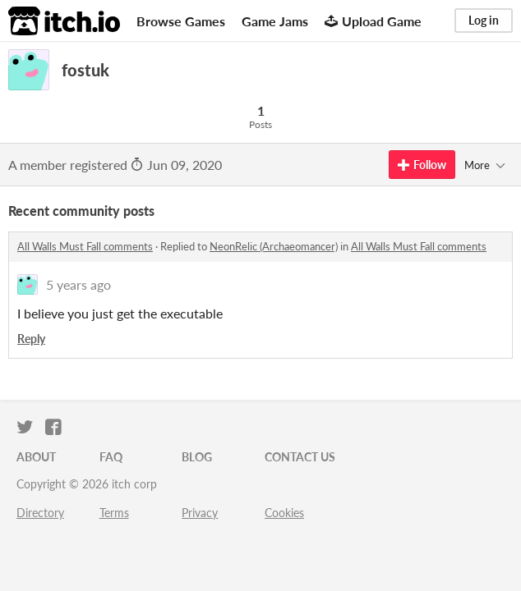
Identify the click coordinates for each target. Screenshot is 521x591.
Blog (197, 457)
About (36, 457)
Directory (40, 513)
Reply (31, 339)
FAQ (110, 457)
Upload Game (373, 21)
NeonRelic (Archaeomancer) (274, 246)
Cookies (284, 513)
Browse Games (180, 21)
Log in (483, 20)
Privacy (200, 513)
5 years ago (78, 284)
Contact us (300, 457)
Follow (422, 165)
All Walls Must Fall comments (85, 246)
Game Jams (275, 21)
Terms (114, 513)
